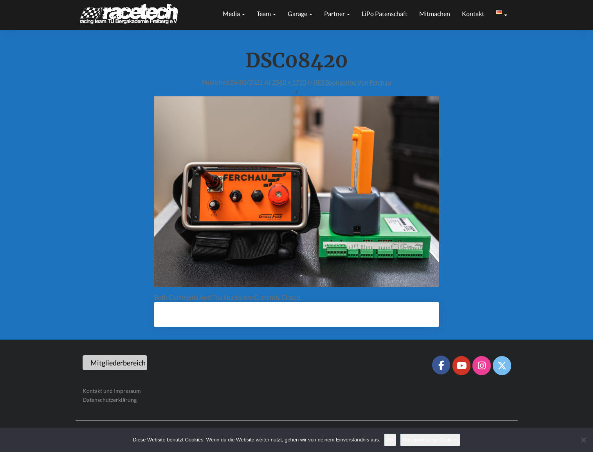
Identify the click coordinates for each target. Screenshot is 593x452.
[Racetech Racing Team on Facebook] (441, 365)
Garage (300, 13)
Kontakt (473, 13)
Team (266, 13)
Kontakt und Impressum (112, 390)
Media (234, 13)
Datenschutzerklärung (110, 399)
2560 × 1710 (289, 82)
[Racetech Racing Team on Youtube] (461, 365)
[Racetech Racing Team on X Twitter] (502, 365)
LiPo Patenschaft (384, 13)
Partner (337, 13)
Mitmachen (434, 13)
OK (390, 440)
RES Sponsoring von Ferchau (352, 82)
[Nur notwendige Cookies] (583, 440)
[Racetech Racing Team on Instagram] (481, 365)
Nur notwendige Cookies (430, 440)
